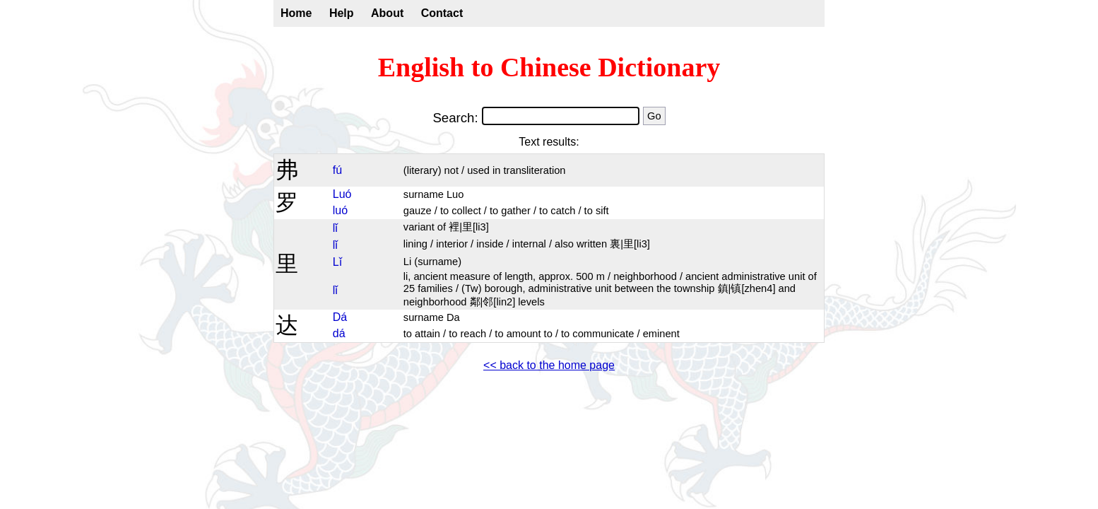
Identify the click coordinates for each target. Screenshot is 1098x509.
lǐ (335, 228)
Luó (342, 194)
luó (340, 210)
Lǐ (337, 262)
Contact (442, 13)
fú (337, 170)
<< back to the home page (549, 365)
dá (339, 333)
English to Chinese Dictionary (549, 67)
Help (341, 13)
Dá (340, 317)
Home (296, 13)
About (387, 13)
